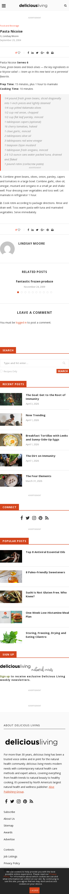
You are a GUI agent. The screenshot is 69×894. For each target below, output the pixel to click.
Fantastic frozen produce (34, 281)
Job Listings (10, 856)
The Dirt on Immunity (40, 456)
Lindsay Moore (11, 36)
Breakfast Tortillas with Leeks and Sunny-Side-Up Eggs (47, 437)
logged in (21, 322)
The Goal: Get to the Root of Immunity (46, 397)
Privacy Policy (12, 863)
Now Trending (35, 415)
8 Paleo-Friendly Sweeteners (45, 572)
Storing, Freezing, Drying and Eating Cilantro (46, 635)
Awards (8, 832)
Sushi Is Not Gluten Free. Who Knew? (46, 594)
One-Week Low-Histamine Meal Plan (47, 614)
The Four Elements (38, 476)
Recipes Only (10, 371)
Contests (9, 849)
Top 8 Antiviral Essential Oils (45, 552)
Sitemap (8, 825)
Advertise (9, 839)
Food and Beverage (9, 25)
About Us (9, 818)
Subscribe (9, 812)
